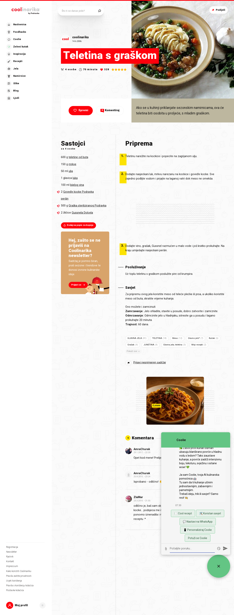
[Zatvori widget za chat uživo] (218, 566)
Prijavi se (78, 285)
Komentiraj (109, 110)
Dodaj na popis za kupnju (78, 225)
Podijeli (218, 10)
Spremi (80, 110)
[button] (26, 605)
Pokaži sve (133, 351)
